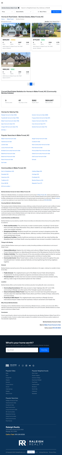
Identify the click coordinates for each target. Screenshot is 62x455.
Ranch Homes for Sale (7, 159)
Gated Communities (11, 416)
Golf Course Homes (11, 418)
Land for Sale (4, 144)
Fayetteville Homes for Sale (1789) (10, 118)
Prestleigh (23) (35, 177)
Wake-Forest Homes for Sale (52, 325)
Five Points (34, 382)
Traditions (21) (4, 180)
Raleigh (8, 391)
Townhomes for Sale (6, 141)
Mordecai (34, 386)
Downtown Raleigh (36, 380)
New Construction (10, 407)
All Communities (6, 186)
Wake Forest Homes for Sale (8, 138)
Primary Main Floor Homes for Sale (41, 150)
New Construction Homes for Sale (41, 144)
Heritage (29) (35, 174)
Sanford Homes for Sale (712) (39, 127)
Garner (7, 386)
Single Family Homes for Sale (39, 138)
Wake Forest (9, 393)
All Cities (4, 129)
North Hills (34, 389)
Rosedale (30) (4, 174)
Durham (8, 382)
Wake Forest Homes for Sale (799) (10, 121)
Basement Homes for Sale (8, 156)
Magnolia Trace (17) (37, 183)
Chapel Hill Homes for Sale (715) (9, 127)
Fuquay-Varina (9, 384)
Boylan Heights (36, 375)
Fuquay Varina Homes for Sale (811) (41, 118)
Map (31, 452)
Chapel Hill (8, 377)
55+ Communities (10, 411)
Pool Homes (9, 420)
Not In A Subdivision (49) (7, 171)
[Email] (22, 350)
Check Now (44, 350)
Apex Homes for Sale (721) (8, 124)
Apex (7, 373)
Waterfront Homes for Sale (8, 153)
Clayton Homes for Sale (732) (39, 121)
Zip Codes (4, 162)
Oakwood (34, 391)
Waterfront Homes (10, 414)
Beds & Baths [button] (23, 11)
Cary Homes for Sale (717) (38, 124)
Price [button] (7, 11)
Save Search (56, 11)
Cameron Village (36, 377)
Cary (7, 375)
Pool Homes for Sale (37, 147)
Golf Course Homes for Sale (39, 156)
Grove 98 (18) (4, 183)
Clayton (8, 380)
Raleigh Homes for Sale (12, 400)
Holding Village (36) (37, 171)
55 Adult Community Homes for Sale (10, 150)
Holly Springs (9, 389)
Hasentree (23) (5, 177)
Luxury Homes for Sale (7, 147)
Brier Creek (35, 373)
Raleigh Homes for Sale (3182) (9, 115)
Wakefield (34, 393)
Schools (34, 159)
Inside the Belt (35, 384)
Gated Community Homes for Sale (41, 153)
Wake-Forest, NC (42, 194)
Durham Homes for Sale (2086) (40, 115)
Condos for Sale (36, 141)
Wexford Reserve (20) (37, 180)
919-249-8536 (47, 200)
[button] (2, 2)
